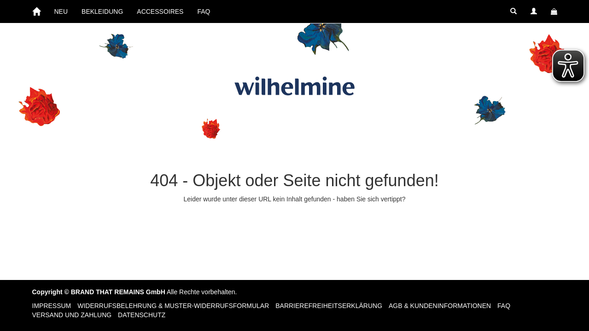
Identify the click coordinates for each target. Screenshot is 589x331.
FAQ (203, 11)
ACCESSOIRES (160, 11)
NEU (61, 11)
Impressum (51, 305)
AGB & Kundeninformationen (440, 305)
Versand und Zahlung (72, 315)
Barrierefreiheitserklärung (328, 305)
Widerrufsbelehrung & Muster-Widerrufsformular (173, 305)
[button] (513, 11)
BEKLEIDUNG (102, 11)
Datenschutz (141, 315)
